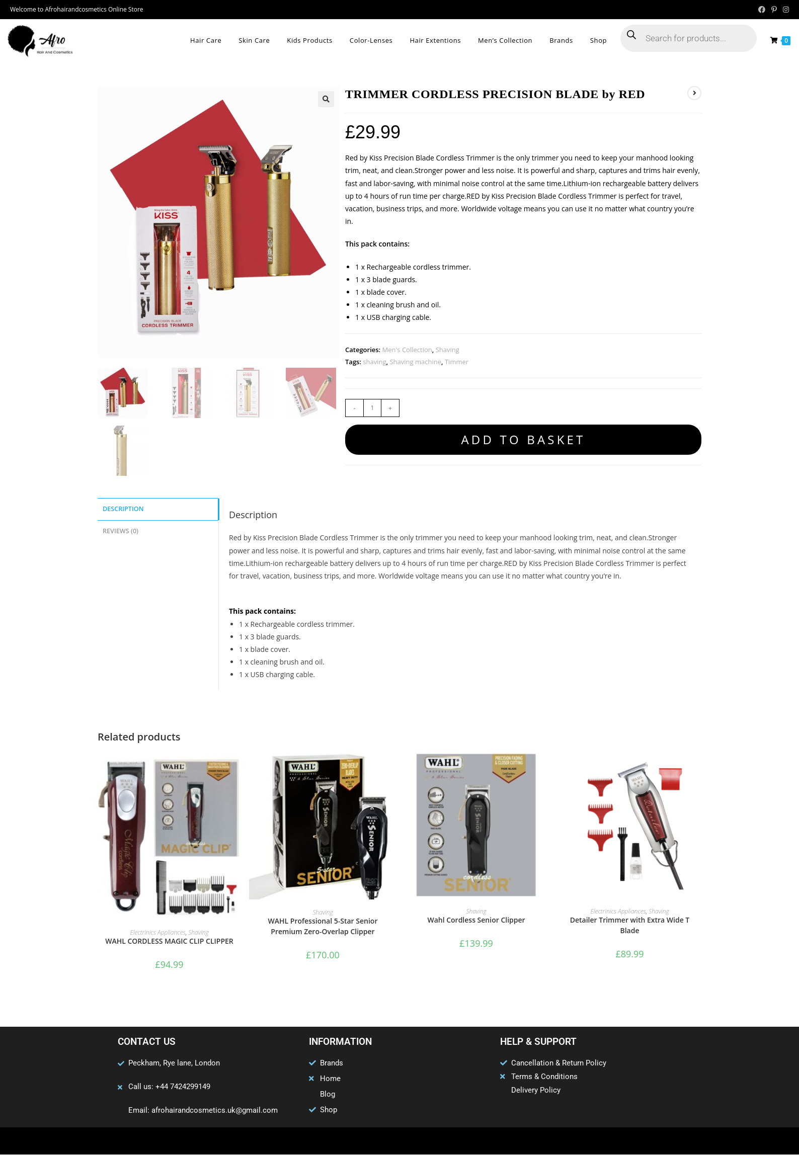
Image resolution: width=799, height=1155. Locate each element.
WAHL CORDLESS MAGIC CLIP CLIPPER (169, 941)
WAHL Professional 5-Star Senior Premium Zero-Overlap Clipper (323, 927)
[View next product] (694, 93)
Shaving (447, 349)
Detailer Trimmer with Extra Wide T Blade (630, 926)
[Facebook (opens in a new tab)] (761, 10)
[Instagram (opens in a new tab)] (784, 10)
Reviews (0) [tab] (120, 530)
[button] (326, 99)
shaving (374, 361)
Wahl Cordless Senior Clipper (476, 920)
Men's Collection (407, 349)
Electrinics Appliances (157, 933)
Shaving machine (415, 361)
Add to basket (523, 439)
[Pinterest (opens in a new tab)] (774, 10)
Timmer (456, 361)
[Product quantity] (372, 408)
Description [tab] (123, 509)
